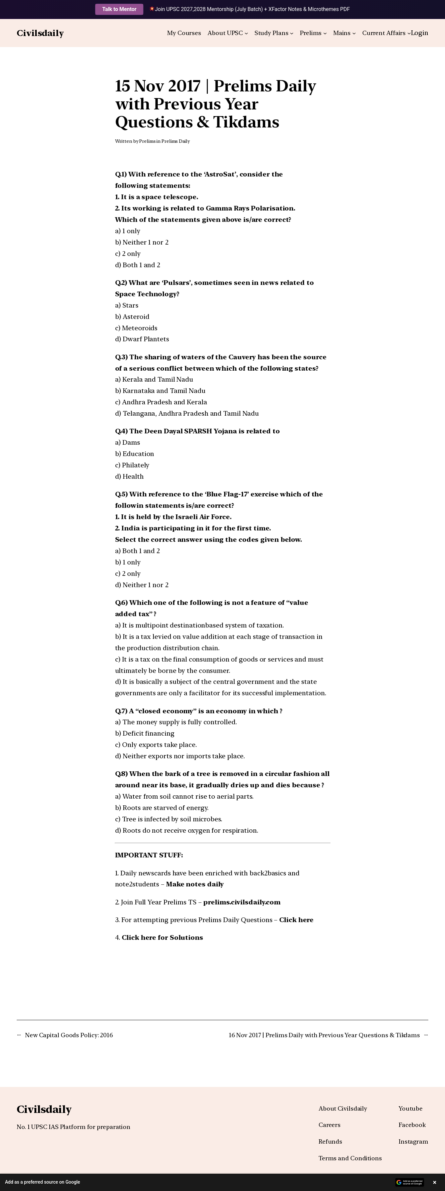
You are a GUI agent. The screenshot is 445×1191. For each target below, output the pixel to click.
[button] (222, 1182)
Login (420, 33)
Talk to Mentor (119, 9)
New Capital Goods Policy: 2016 (69, 1035)
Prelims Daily (175, 141)
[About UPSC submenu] (246, 33)
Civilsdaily (40, 33)
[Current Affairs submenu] (409, 33)
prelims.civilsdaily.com (242, 902)
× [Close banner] (435, 1182)
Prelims (147, 141)
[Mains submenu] (354, 33)
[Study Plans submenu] (292, 33)
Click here (296, 920)
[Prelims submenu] (325, 33)
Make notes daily (195, 884)
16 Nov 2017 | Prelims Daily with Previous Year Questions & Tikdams (324, 1035)
